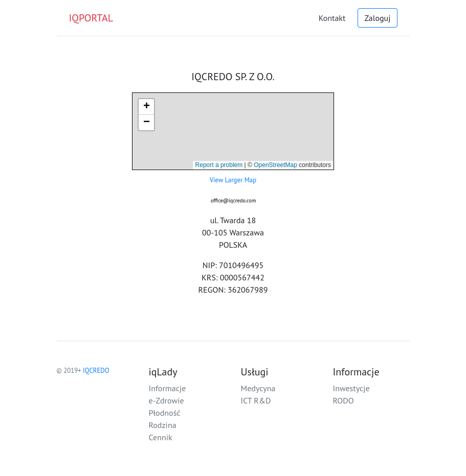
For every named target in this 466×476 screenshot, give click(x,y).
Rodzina (162, 425)
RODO (343, 400)
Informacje (167, 388)
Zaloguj (377, 18)
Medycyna (258, 388)
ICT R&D (256, 400)
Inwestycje (351, 388)
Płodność (165, 413)
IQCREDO (96, 370)
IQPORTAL (91, 18)
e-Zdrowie (166, 400)
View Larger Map (233, 180)
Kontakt (332, 18)
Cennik (160, 437)
